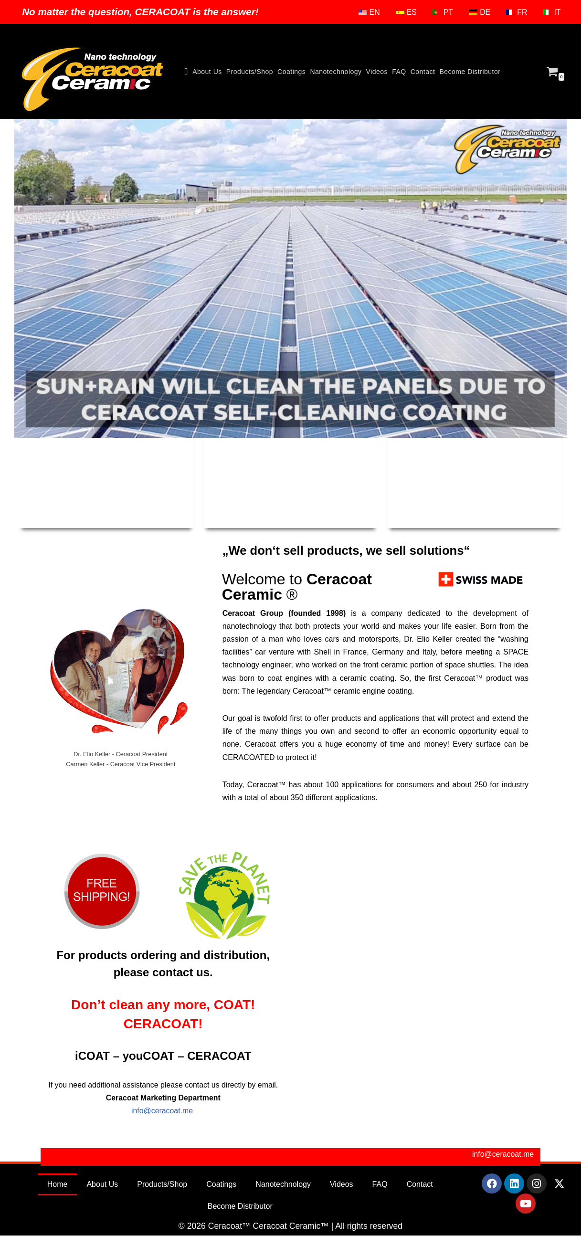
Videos (377, 71)
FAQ (399, 71)
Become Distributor (469, 71)
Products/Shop (249, 71)
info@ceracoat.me (163, 1111)
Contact (423, 71)
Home (57, 1185)
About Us (207, 71)
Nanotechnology (335, 71)
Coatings (291, 71)
